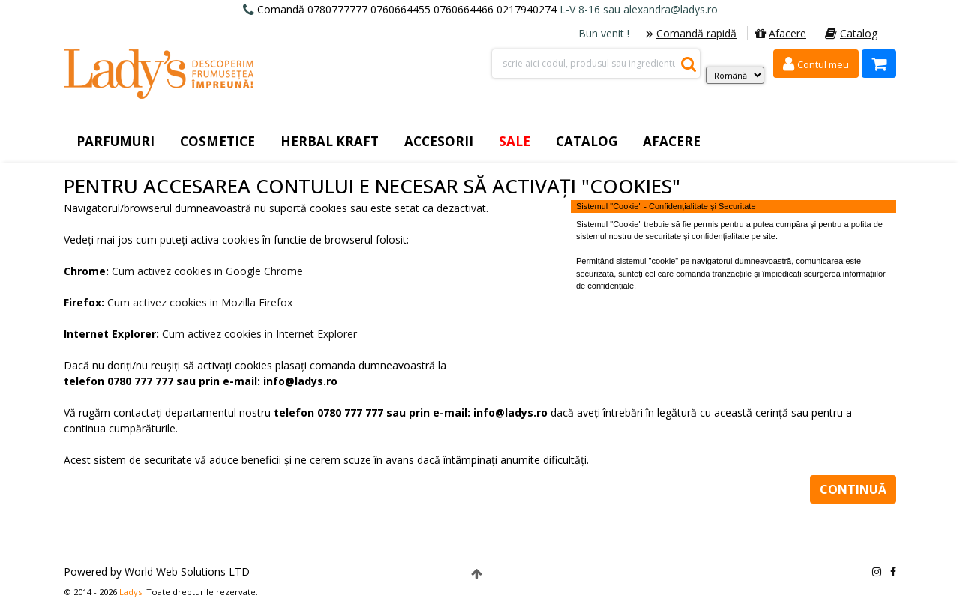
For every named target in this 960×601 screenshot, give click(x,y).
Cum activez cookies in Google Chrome (207, 271)
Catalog (851, 33)
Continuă (853, 489)
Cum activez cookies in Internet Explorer (259, 334)
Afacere (780, 33)
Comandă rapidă (691, 33)
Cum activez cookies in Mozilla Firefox (199, 302)
